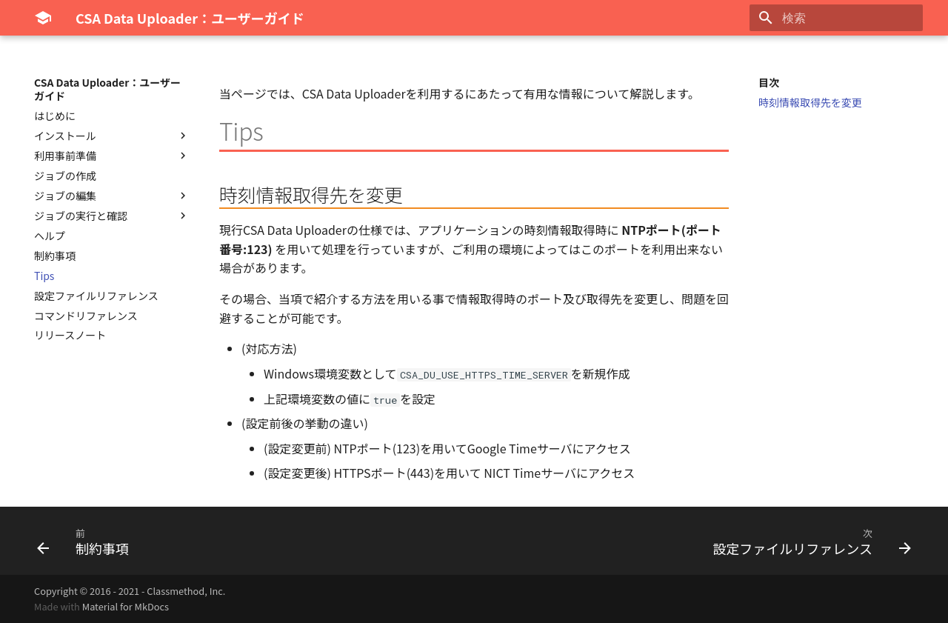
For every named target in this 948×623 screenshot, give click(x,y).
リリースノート (70, 335)
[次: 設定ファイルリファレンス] (807, 541)
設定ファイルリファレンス (96, 295)
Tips (44, 275)
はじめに (55, 115)
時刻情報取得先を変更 (810, 102)
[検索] (836, 17)
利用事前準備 (112, 155)
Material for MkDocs (125, 606)
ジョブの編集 (112, 195)
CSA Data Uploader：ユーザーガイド (107, 89)
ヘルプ (49, 235)
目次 (768, 82)
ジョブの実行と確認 (112, 215)
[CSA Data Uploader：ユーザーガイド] (43, 18)
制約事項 (55, 255)
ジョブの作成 (65, 175)
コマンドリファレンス (86, 315)
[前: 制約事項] (87, 541)
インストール (112, 135)
